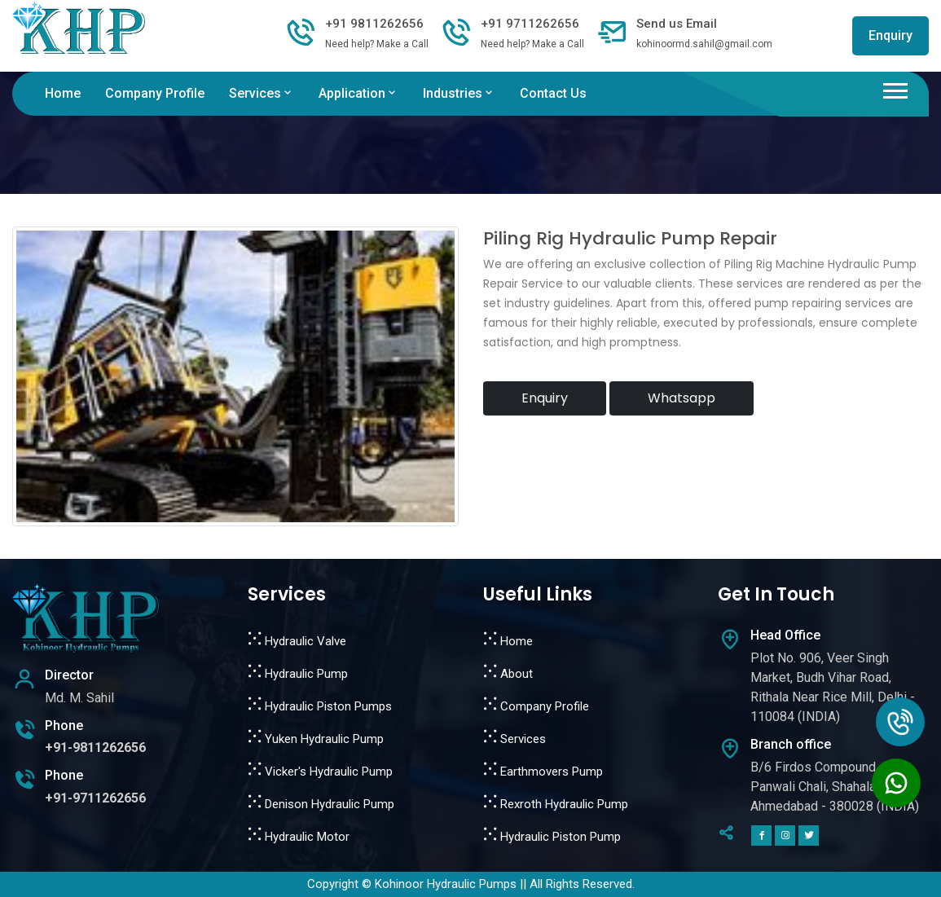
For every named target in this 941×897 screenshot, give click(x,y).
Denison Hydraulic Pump (329, 804)
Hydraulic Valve (305, 641)
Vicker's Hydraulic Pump (329, 771)
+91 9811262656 (374, 23)
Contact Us (553, 93)
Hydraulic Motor (307, 836)
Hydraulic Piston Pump (560, 836)
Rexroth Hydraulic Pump (564, 804)
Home (63, 93)
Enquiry (890, 35)
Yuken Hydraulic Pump (324, 739)
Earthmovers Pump (551, 771)
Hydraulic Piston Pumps (328, 706)
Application (358, 93)
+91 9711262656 (530, 23)
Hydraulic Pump (306, 673)
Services (261, 93)
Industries (459, 93)
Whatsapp (681, 398)
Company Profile (154, 93)
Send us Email (676, 23)
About (516, 673)
